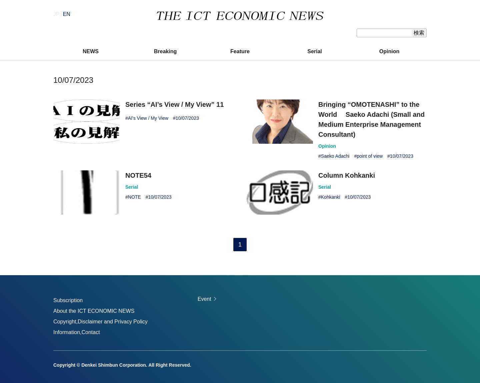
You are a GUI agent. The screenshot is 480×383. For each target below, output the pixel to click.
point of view (370, 156)
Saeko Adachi (335, 156)
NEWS (91, 51)
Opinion (389, 51)
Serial (314, 51)
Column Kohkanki (346, 175)
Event (204, 299)
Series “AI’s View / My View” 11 (174, 104)
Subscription (68, 300)
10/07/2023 (187, 118)
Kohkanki (330, 197)
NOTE (134, 197)
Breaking (165, 51)
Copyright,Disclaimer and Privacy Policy (100, 321)
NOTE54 (138, 175)
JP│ (61, 14)
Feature (240, 51)
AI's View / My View (148, 118)
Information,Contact (76, 332)
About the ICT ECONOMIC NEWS (93, 311)
